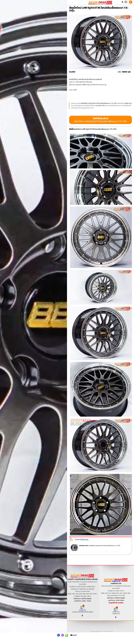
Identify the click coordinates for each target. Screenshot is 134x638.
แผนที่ (73, 635)
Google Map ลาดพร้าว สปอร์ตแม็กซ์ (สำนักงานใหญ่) (82, 609)
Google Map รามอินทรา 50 (116, 611)
